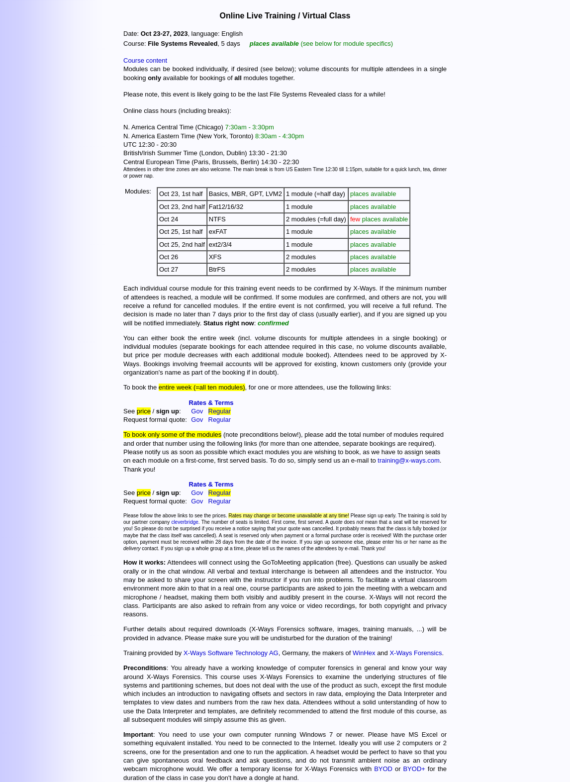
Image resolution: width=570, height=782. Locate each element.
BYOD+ (414, 769)
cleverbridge (184, 522)
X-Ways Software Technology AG (231, 653)
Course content (145, 60)
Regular (219, 411)
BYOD (383, 769)
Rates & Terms (211, 402)
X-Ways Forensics (415, 653)
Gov (197, 411)
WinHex (364, 653)
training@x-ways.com (408, 460)
